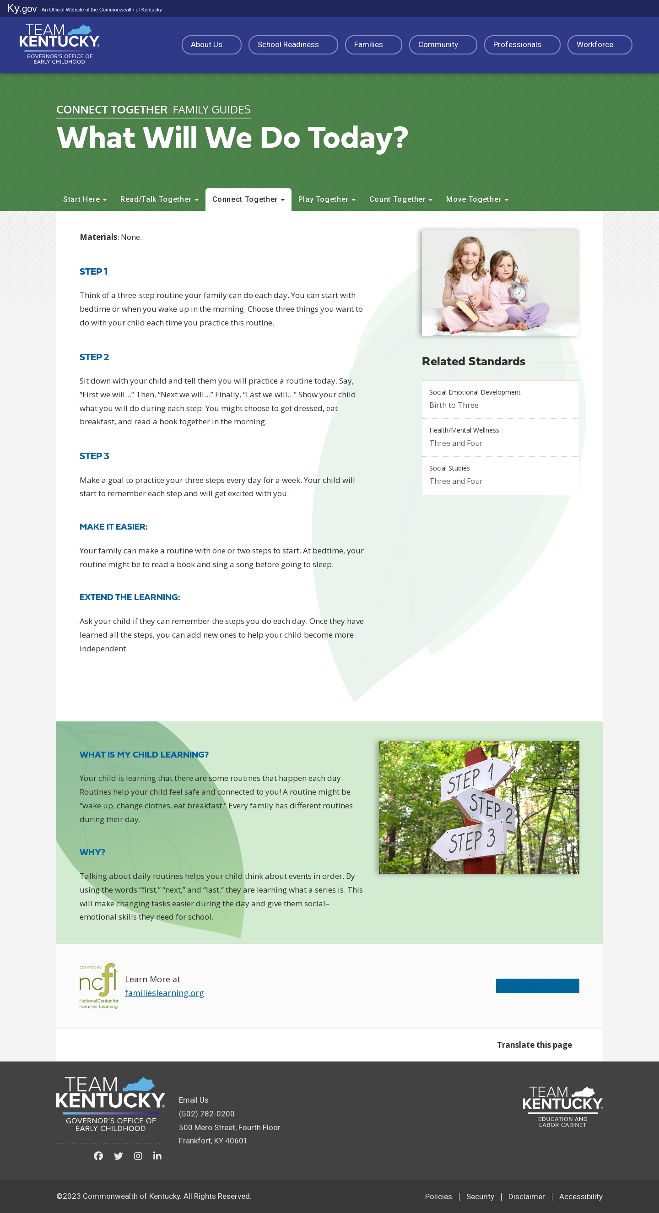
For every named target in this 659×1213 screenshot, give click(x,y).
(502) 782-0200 (207, 1113)
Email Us (194, 1100)
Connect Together (248, 199)
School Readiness (293, 44)
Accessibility (581, 1196)
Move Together (477, 199)
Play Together (327, 199)
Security (480, 1196)
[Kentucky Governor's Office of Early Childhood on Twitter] (118, 1156)
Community (443, 44)
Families (373, 44)
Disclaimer (526, 1196)
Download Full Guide (522, 985)
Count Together (401, 199)
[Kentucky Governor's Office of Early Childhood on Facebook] (98, 1156)
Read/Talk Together (159, 199)
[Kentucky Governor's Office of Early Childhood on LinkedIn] (157, 1156)
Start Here (85, 199)
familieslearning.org (164, 992)
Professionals (522, 44)
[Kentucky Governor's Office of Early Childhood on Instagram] (138, 1156)
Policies (438, 1196)
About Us (211, 44)
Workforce (600, 44)
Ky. (22, 8)
